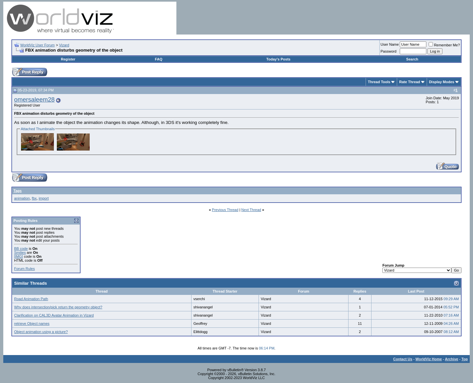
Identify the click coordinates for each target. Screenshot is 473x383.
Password (388, 51)
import (44, 198)
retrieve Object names (32, 323)
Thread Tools (379, 82)
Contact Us (402, 359)
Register (68, 59)
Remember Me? (444, 45)
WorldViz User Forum (37, 45)
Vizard (64, 45)
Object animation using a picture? (41, 332)
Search (412, 59)
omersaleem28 (34, 99)
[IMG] (18, 256)
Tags (17, 191)
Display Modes (441, 82)
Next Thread (251, 210)
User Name (390, 44)
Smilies (20, 252)
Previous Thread (225, 210)
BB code (21, 249)
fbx (34, 198)
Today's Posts (278, 59)
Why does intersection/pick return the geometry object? (58, 307)
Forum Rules (24, 269)
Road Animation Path (31, 299)
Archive (451, 359)
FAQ (159, 59)
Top (465, 359)
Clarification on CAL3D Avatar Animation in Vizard (54, 315)
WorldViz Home (429, 359)
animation (22, 198)
